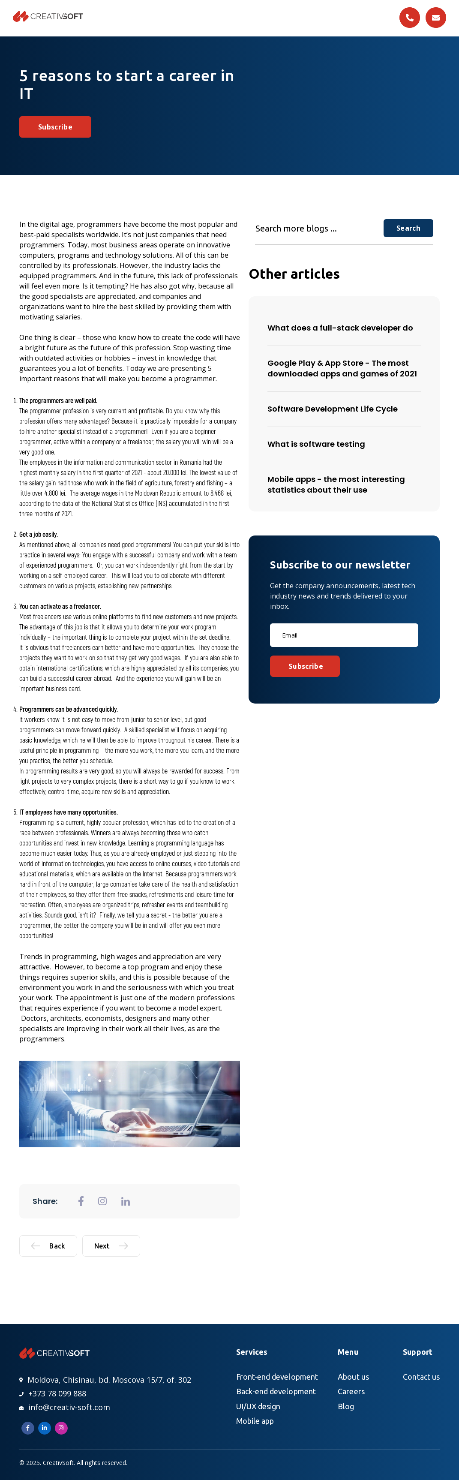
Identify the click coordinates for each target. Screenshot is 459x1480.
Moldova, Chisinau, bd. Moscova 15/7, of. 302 (105, 1379)
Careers (351, 1391)
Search (408, 228)
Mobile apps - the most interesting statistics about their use (336, 484)
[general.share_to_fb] (81, 1201)
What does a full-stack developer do (340, 327)
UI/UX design (258, 1406)
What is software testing (316, 444)
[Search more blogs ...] (319, 228)
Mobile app (255, 1421)
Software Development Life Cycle (332, 408)
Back (48, 1246)
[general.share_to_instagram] (102, 1201)
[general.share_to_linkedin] (125, 1201)
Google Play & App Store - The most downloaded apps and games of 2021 (342, 368)
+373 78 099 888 (52, 1393)
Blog (346, 1406)
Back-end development (276, 1391)
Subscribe (55, 127)
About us (353, 1376)
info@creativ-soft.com (64, 1407)
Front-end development (277, 1376)
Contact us (421, 1376)
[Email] (344, 635)
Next (111, 1246)
